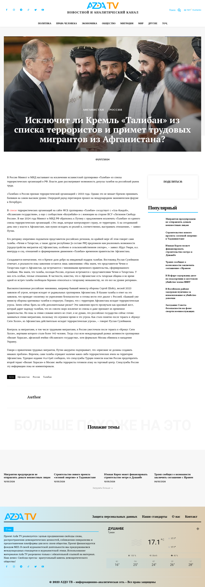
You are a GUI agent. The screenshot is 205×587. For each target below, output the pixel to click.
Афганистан (23, 377)
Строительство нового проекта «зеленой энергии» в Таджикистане (181, 235)
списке (13, 210)
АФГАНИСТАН (93, 109)
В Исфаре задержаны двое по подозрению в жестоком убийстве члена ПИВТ (182, 278)
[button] (176, 10)
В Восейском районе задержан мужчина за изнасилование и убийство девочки (181, 293)
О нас (176, 516)
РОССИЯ (115, 109)
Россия (36, 377)
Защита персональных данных (114, 516)
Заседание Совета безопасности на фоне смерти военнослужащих (180, 308)
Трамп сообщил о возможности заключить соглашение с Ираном (180, 265)
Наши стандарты (154, 516)
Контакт (191, 516)
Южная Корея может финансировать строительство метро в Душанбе (179, 250)
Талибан (47, 377)
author (34, 397)
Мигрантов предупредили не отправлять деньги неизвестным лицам (181, 222)
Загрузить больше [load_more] (103, 488)
